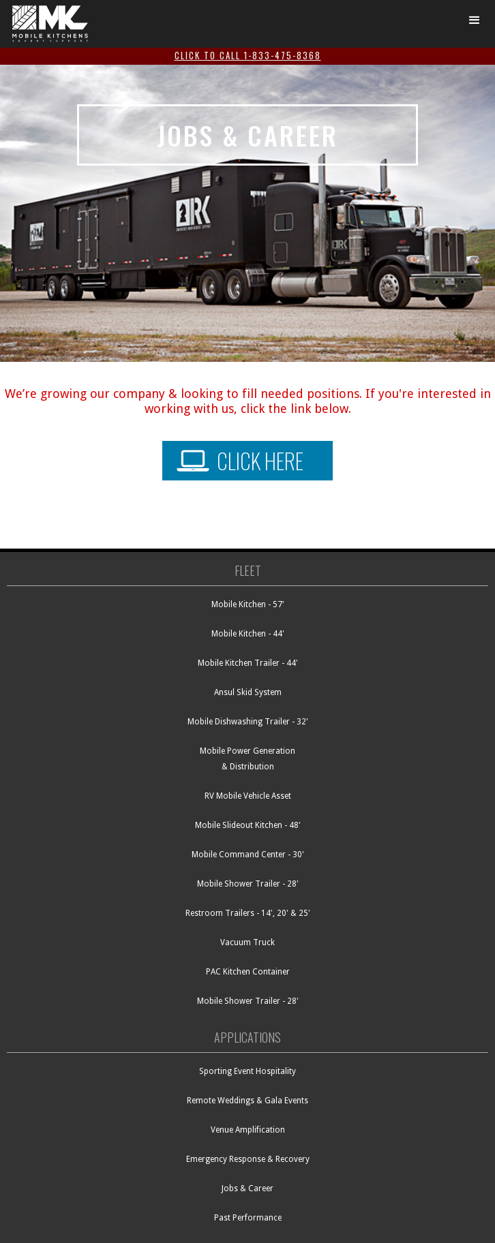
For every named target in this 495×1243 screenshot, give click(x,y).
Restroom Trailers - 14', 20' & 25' (247, 913)
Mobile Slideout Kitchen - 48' (248, 825)
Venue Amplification (248, 1130)
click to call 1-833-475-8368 (248, 55)
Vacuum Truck (247, 942)
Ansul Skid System (248, 692)
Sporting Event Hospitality (247, 1071)
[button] (474, 20)
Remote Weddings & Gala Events (247, 1100)
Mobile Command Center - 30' (248, 854)
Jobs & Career (247, 1188)
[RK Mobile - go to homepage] (46, 24)
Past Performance (248, 1218)
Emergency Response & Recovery (248, 1159)
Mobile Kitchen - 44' (247, 634)
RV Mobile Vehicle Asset (248, 796)
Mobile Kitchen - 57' (247, 604)
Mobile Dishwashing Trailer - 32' (248, 721)
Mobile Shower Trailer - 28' (248, 884)
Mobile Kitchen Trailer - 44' (248, 663)
